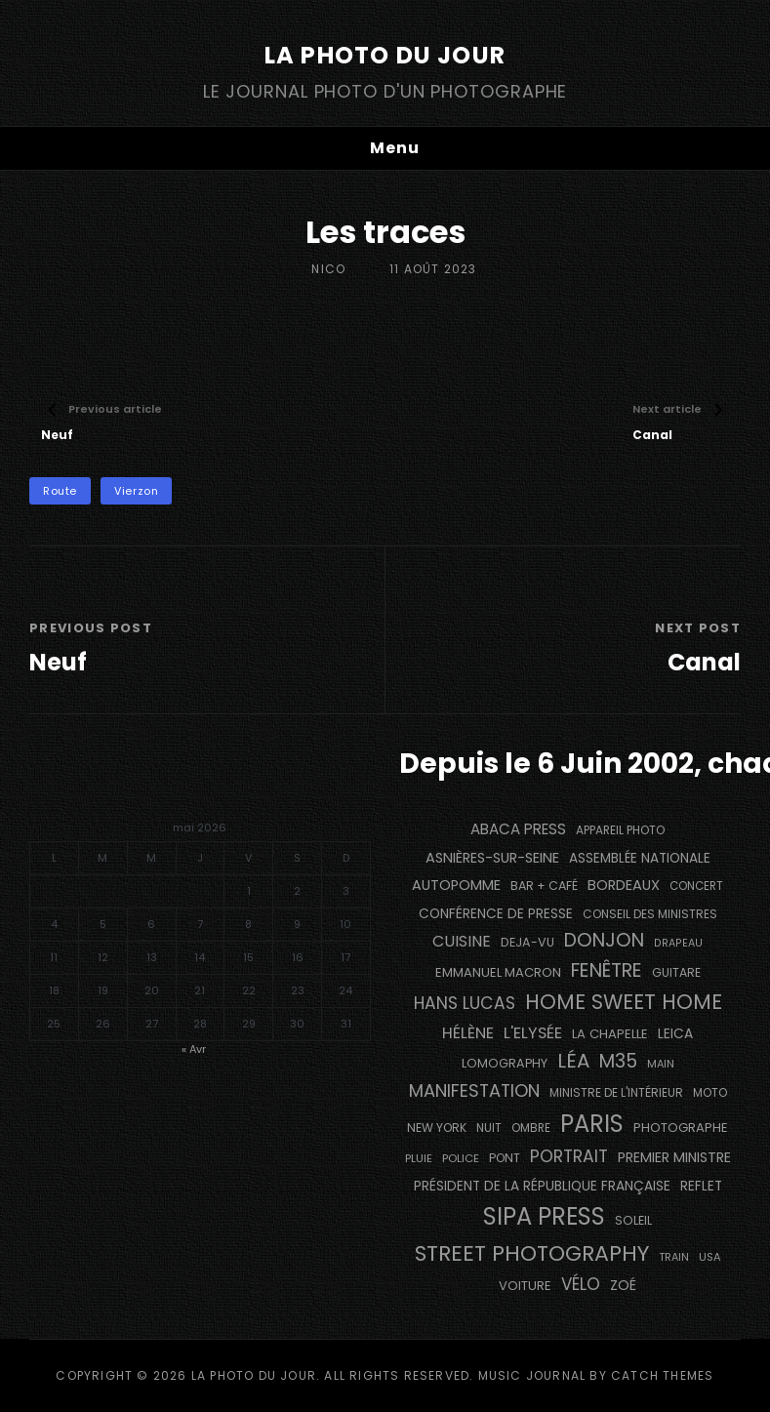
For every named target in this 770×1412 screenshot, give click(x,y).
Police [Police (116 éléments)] (460, 1158)
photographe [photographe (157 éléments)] (680, 1127)
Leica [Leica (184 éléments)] (675, 1033)
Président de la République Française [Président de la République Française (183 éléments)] (542, 1186)
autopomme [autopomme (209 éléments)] (456, 885)
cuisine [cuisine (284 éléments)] (461, 941)
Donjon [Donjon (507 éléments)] (604, 940)
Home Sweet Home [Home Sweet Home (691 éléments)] (623, 1002)
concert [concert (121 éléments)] (696, 886)
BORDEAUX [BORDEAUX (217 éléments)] (624, 885)
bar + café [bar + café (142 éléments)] (544, 885)
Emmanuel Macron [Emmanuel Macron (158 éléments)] (498, 972)
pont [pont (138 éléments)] (504, 1158)
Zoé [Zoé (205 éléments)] (623, 1285)
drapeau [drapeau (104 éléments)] (678, 943)
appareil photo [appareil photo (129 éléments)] (620, 830)
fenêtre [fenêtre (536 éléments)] (606, 970)
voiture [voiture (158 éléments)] (525, 1285)
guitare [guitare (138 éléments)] (676, 972)
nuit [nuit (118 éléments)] (489, 1128)
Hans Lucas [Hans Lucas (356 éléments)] (464, 1003)
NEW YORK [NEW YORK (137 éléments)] (436, 1127)
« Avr (194, 1049)
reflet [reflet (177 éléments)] (701, 1186)
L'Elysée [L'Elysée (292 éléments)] (533, 1033)
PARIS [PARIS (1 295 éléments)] (592, 1124)
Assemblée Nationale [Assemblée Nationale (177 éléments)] (639, 858)
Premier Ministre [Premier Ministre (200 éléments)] (674, 1157)
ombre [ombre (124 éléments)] (530, 1128)
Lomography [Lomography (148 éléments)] (504, 1063)
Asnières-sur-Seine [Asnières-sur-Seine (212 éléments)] (492, 857)
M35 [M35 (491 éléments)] (618, 1061)
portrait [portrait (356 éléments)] (569, 1156)
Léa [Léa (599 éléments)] (573, 1060)
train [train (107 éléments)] (674, 1257)
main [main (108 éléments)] (660, 1063)
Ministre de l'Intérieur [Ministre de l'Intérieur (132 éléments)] (616, 1092)
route (60, 491)
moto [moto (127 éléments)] (710, 1093)
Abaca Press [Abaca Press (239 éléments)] (518, 829)
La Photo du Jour (385, 55)
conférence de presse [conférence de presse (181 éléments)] (496, 914)
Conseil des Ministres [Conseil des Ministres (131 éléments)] (650, 914)
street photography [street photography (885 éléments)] (532, 1253)
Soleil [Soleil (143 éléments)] (633, 1220)
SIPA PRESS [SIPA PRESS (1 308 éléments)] (544, 1216)
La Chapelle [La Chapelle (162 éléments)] (610, 1034)
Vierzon (136, 491)
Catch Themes (662, 1375)
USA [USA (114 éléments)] (710, 1257)
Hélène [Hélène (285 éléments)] (468, 1033)
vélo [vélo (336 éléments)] (580, 1284)
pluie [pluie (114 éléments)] (418, 1158)
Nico (328, 269)
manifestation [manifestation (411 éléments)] (474, 1090)
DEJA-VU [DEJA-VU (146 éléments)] (527, 942)
